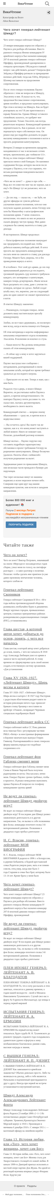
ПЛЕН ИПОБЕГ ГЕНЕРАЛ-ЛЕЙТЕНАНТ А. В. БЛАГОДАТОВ (25, 972)
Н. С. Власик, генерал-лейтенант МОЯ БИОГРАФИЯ (21, 844)
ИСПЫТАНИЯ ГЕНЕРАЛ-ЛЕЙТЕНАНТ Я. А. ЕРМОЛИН (24, 1016)
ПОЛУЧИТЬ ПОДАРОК (21, 524)
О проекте (19, 1186)
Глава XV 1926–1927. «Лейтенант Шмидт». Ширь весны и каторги (25, 682)
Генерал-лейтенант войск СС (26, 722)
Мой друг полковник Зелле (16, 1195)
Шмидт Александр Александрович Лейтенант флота (24, 1099)
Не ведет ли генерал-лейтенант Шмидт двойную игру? (25, 800)
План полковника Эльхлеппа (38, 1195)
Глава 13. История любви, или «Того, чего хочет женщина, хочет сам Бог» (24, 1143)
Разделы (31, 1186)
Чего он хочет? (15, 555)
